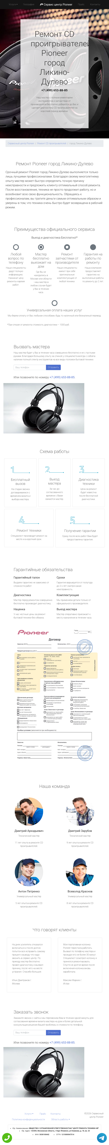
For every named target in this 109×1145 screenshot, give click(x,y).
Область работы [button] (59, 1119)
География (28, 4)
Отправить (53, 367)
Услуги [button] (12, 4)
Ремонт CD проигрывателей (51, 143)
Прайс (81, 4)
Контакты (95, 4)
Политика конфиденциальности (28, 1119)
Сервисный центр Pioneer (21, 143)
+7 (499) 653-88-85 (54, 90)
